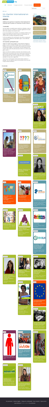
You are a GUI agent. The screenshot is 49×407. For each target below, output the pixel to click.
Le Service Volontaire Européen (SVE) (39, 301)
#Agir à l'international (41, 97)
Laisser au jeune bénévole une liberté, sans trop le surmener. (39, 272)
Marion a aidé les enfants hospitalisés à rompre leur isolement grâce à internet (9, 277)
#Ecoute (40, 275)
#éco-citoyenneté (10, 153)
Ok (44, 8)
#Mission (20, 275)
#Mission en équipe (42, 41)
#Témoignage (35, 40)
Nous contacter (36, 401)
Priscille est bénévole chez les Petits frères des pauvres (24, 384)
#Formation (20, 354)
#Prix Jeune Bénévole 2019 (38, 100)
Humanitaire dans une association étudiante (23, 308)
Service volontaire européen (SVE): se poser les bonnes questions (23, 146)
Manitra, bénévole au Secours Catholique (39, 123)
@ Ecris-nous (37, 5)
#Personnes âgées (22, 174)
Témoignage (35, 104)
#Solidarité (35, 126)
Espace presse (43, 401)
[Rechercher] (37, 8)
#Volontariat (21, 150)
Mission (4, 131)
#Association (36, 97)
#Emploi (35, 150)
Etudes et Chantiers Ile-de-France (39, 37)
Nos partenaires (9, 401)
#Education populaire (37, 327)
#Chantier (41, 40)
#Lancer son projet (22, 313)
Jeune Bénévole (17, 403)
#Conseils (5, 100)
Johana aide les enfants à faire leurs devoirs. (24, 229)
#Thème (9, 202)
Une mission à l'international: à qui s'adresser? (39, 146)
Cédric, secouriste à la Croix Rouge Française (40, 357)
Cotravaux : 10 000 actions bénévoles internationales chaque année (38, 246)
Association (35, 70)
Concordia (36, 223)
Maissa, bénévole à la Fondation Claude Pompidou (24, 170)
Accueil (4, 11)
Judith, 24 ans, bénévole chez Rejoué (9, 224)
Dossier (4, 182)
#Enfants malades (42, 176)
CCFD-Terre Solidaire (39, 200)
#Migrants (40, 125)
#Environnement (6, 227)
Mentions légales (16, 401)
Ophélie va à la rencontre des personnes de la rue (8, 380)
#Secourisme (9, 357)
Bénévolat (10, 5)
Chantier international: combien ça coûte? (39, 28)
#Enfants (26, 174)
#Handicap (25, 173)
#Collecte (9, 226)
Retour (35, 14)
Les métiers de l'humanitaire (23, 196)
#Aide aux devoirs (22, 232)
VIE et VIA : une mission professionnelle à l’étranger (8, 197)
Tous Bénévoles (32, 403)
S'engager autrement (18, 5)
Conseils (4, 70)
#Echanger (38, 204)
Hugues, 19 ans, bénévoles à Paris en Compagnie (24, 271)
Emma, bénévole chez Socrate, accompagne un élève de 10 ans (39, 323)
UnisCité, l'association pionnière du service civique (24, 351)
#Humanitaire (39, 150)
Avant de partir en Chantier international (40, 32)
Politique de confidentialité (26, 401)
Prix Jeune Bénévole (28, 5)
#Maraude (8, 382)
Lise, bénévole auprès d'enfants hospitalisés (40, 174)
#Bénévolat (27, 100)
